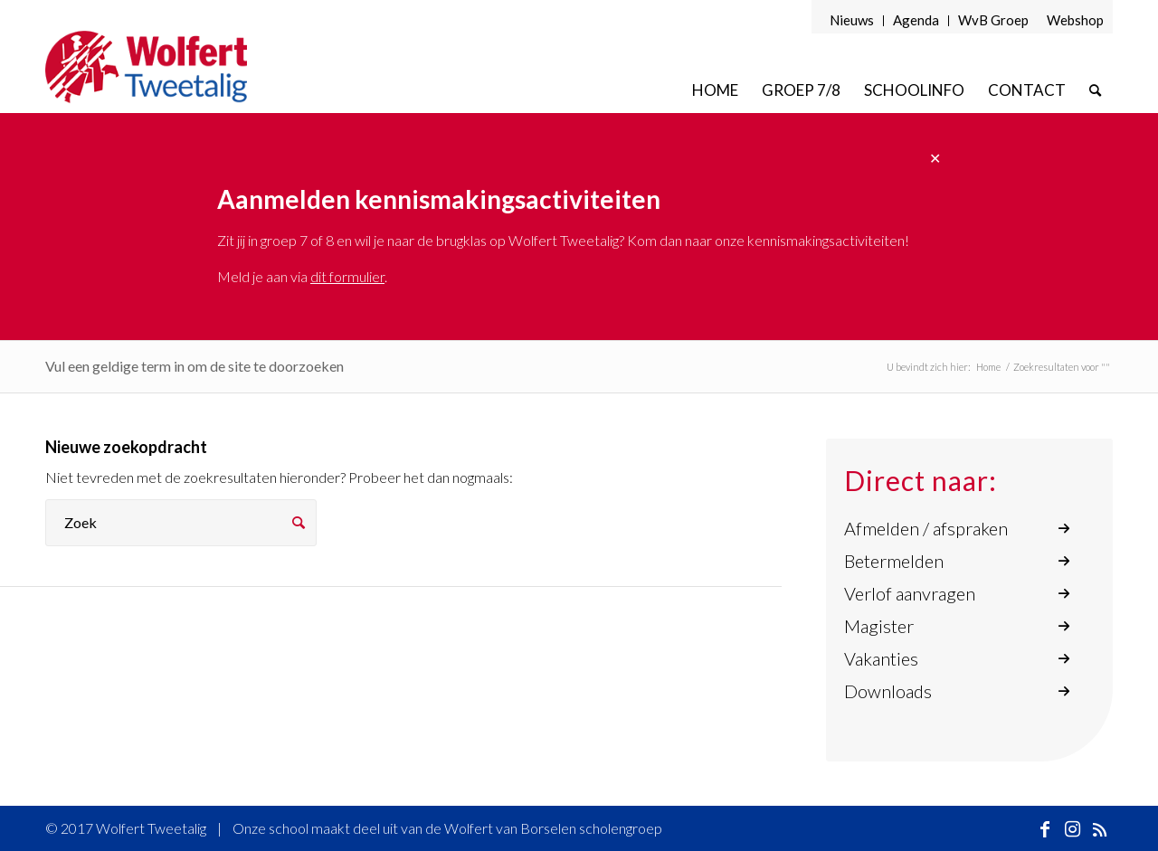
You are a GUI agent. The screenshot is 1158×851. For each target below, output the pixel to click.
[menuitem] (852, 20)
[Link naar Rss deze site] (1099, 828)
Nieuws (852, 20)
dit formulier (347, 276)
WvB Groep (993, 20)
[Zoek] (1095, 90)
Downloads (888, 691)
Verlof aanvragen (909, 593)
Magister (879, 626)
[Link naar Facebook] (1044, 828)
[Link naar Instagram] (1072, 828)
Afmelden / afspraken (926, 528)
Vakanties (881, 658)
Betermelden (894, 561)
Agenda (916, 20)
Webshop (1075, 20)
